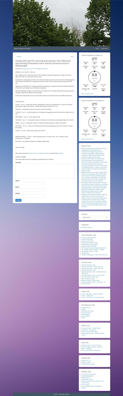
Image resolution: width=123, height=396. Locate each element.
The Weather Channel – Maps (89, 251)
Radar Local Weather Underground (91, 350)
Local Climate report (87, 379)
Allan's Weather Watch (22, 49)
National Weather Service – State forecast (93, 275)
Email (17, 187)
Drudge (83, 309)
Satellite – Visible (86, 362)
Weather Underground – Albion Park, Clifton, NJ (94, 255)
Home (97, 48)
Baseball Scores (85, 307)
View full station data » (87, 94)
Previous (19, 56)
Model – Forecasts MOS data (89, 331)
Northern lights (85, 314)
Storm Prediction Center (88, 278)
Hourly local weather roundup (89, 243)
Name (17, 181)
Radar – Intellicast (86, 348)
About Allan (104, 48)
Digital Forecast (85, 377)
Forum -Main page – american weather (92, 294)
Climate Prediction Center (88, 265)
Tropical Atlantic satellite (88, 364)
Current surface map (87, 239)
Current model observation (88, 237)
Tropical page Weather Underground (91, 386)
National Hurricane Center (88, 270)
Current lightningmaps (87, 376)
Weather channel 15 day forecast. (90, 280)
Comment (18, 162)
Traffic (83, 318)
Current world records (87, 241)
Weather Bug (85, 253)
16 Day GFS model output (88, 374)
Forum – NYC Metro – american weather (92, 297)
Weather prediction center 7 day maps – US (93, 282)
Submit (18, 200)
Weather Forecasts (34, 153)
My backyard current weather (89, 244)
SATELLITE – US (85, 360)
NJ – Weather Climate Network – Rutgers (92, 249)
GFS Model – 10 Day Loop (88, 330)
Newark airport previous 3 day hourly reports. (93, 248)
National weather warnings (88, 246)
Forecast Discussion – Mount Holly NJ (91, 266)
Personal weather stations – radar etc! (91, 347)
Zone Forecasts (85, 284)
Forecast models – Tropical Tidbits (91, 328)
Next (72, 56)
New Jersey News (86, 313)
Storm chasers (85, 384)
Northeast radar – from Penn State (91, 345)
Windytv (83, 388)
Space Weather (85, 316)
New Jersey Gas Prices (87, 311)
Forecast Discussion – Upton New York (92, 268)
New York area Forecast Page (89, 277)
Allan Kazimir (44, 68)
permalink (60, 153)
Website (17, 193)
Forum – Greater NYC (87, 295)
